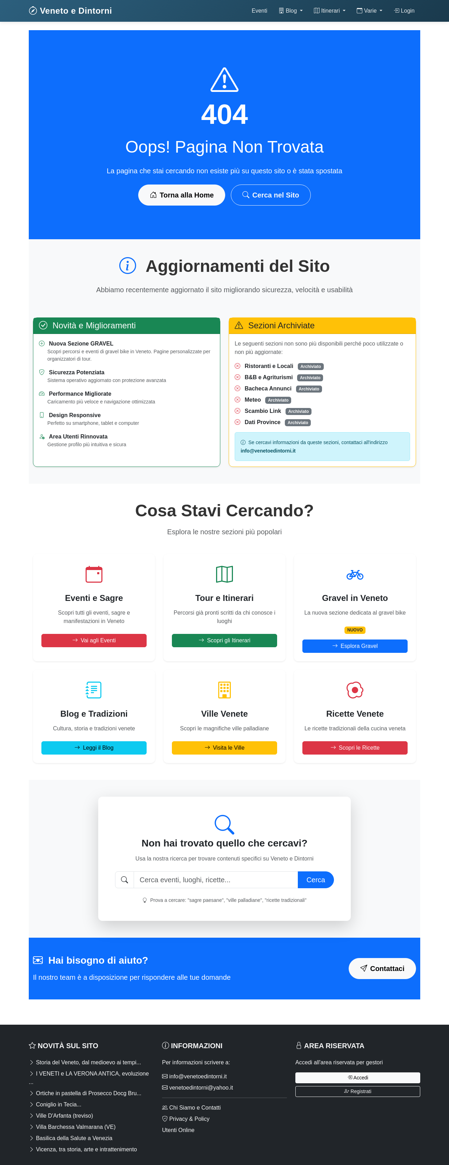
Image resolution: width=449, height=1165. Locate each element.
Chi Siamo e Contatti (191, 1108)
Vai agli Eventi (94, 640)
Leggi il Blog (93, 748)
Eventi (259, 11)
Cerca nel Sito (270, 195)
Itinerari (327, 11)
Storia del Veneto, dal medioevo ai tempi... (85, 1062)
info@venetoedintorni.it (194, 1076)
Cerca (316, 880)
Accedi (357, 1077)
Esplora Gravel (355, 646)
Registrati (357, 1091)
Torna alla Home (182, 195)
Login (404, 11)
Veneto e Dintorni (70, 10)
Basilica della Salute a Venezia (70, 1138)
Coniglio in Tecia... (55, 1104)
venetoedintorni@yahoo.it (197, 1088)
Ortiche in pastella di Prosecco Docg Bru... (85, 1093)
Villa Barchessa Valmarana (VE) (72, 1127)
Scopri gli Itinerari (224, 640)
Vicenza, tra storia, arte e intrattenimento (83, 1149)
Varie (367, 11)
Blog (289, 11)
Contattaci (382, 968)
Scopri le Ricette (355, 748)
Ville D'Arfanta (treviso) (61, 1116)
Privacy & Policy (185, 1119)
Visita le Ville (224, 748)
